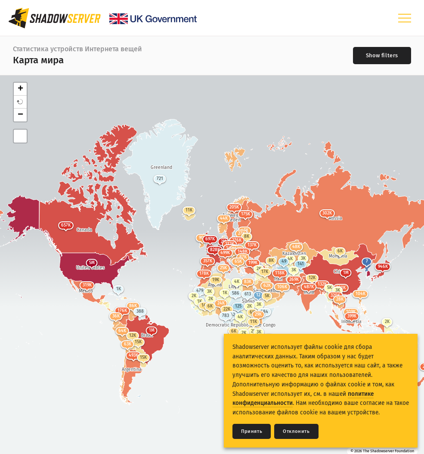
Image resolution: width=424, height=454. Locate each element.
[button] (20, 102)
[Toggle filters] (382, 55)
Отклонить (296, 431)
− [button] (20, 115)
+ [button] (20, 89)
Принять (251, 431)
